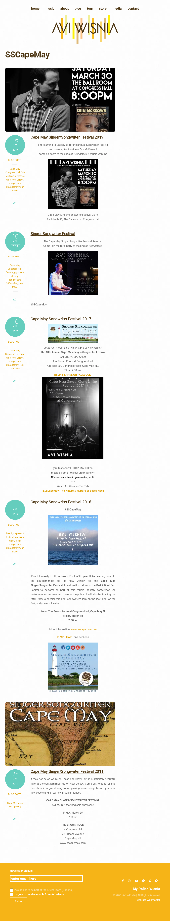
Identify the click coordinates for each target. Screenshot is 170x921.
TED (21, 365)
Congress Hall (12, 172)
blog (78, 8)
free (22, 354)
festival (20, 176)
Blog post (14, 160)
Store (103, 8)
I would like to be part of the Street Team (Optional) (42, 890)
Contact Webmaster (148, 900)
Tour (90, 8)
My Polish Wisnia (146, 889)
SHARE (69, 637)
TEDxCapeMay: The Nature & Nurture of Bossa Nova (72, 490)
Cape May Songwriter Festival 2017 (61, 319)
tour (21, 187)
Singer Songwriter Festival (53, 233)
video (17, 368)
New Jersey (17, 179)
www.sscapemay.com (84, 629)
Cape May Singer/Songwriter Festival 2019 (67, 137)
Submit (19, 901)
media (117, 8)
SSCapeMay (12, 187)
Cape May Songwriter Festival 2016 (61, 502)
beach (9, 533)
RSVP (60, 637)
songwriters (15, 183)
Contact (133, 8)
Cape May (15, 169)
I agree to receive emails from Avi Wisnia (37, 894)
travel (15, 190)
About (64, 8)
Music (49, 8)
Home (35, 8)
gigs (8, 179)
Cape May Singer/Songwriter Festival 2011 (67, 771)
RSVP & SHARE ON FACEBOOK (72, 374)
